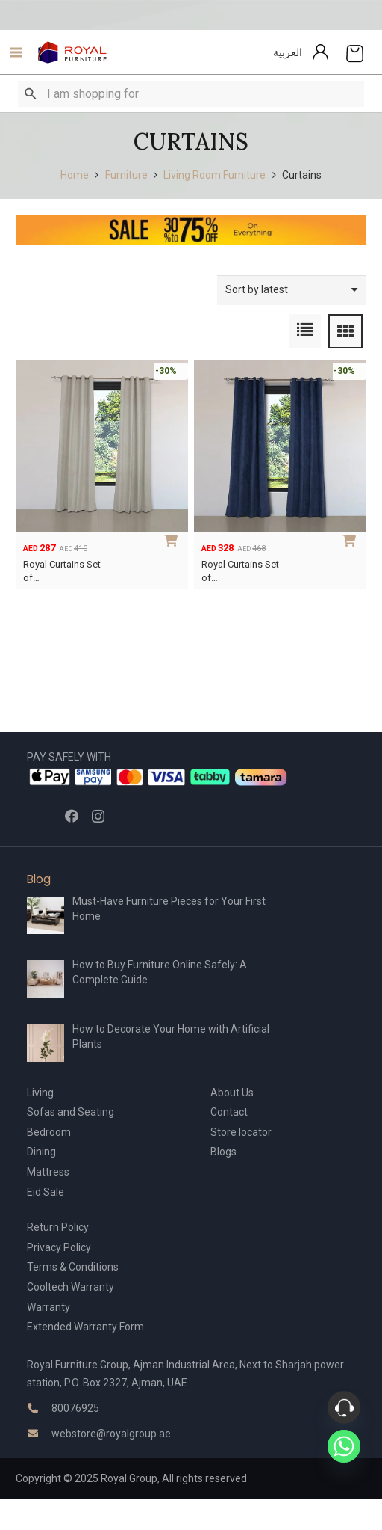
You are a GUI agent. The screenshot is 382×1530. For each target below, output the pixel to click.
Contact (229, 1112)
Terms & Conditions (73, 1267)
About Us (232, 1093)
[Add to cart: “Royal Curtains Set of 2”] (352, 539)
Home (74, 175)
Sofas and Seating (70, 1112)
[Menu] (12, 52)
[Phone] (344, 1407)
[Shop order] (291, 289)
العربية (287, 52)
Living (40, 1093)
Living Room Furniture (214, 175)
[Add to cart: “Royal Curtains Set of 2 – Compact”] (174, 539)
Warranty (48, 1307)
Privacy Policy (59, 1247)
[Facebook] (71, 816)
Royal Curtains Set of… (62, 571)
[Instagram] (98, 816)
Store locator (241, 1132)
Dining (41, 1152)
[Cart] (354, 52)
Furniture (126, 175)
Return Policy (58, 1227)
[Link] (72, 52)
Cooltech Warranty (70, 1287)
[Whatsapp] (344, 1446)
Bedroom (49, 1132)
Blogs (223, 1152)
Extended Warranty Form (85, 1327)
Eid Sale (45, 1192)
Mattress (48, 1172)
